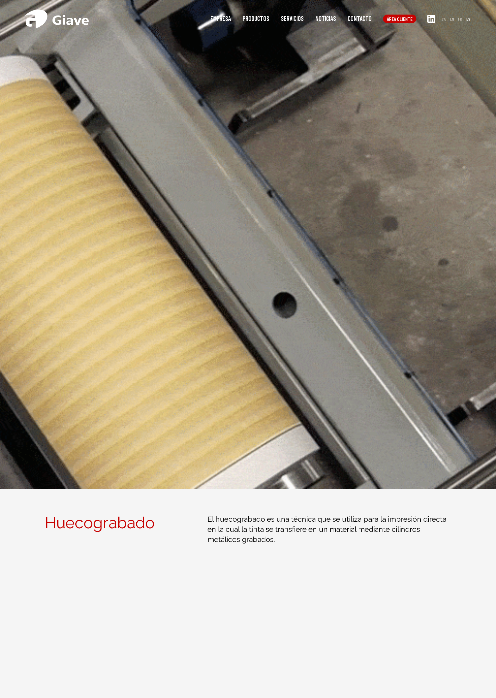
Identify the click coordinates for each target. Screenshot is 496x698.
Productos (256, 18)
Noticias (325, 18)
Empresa (220, 18)
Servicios (292, 18)
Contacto (360, 18)
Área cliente (399, 19)
